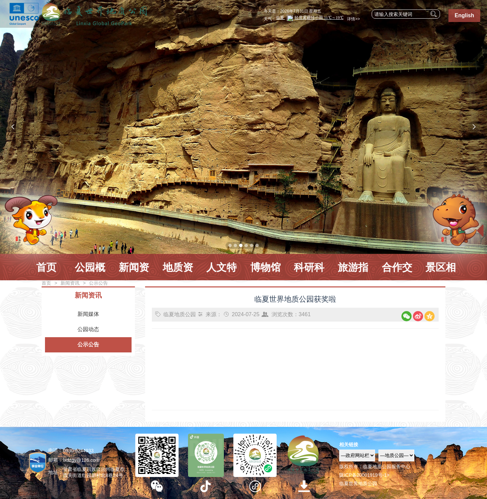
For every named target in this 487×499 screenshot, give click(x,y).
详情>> (352, 19)
